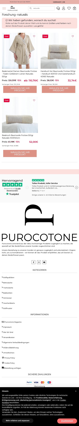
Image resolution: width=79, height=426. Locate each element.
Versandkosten (8, 337)
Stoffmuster (7, 308)
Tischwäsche (7, 287)
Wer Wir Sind (7, 332)
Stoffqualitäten (8, 277)
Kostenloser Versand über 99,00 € (20, 1)
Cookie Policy (8, 363)
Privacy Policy (8, 357)
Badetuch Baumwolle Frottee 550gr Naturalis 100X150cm (17, 136)
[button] (76, 391)
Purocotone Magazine (12, 322)
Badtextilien (7, 293)
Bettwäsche (7, 282)
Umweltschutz (8, 352)
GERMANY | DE (59, 2)
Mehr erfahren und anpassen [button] (17, 421)
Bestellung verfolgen (11, 368)
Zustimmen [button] (67, 421)
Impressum (7, 327)
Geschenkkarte (8, 303)
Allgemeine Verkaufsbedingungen (15, 342)
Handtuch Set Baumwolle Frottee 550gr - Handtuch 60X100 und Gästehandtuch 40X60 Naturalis (58, 74)
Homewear (7, 298)
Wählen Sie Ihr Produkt (20, 89)
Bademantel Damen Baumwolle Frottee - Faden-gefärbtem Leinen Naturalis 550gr (19, 74)
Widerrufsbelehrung (10, 347)
